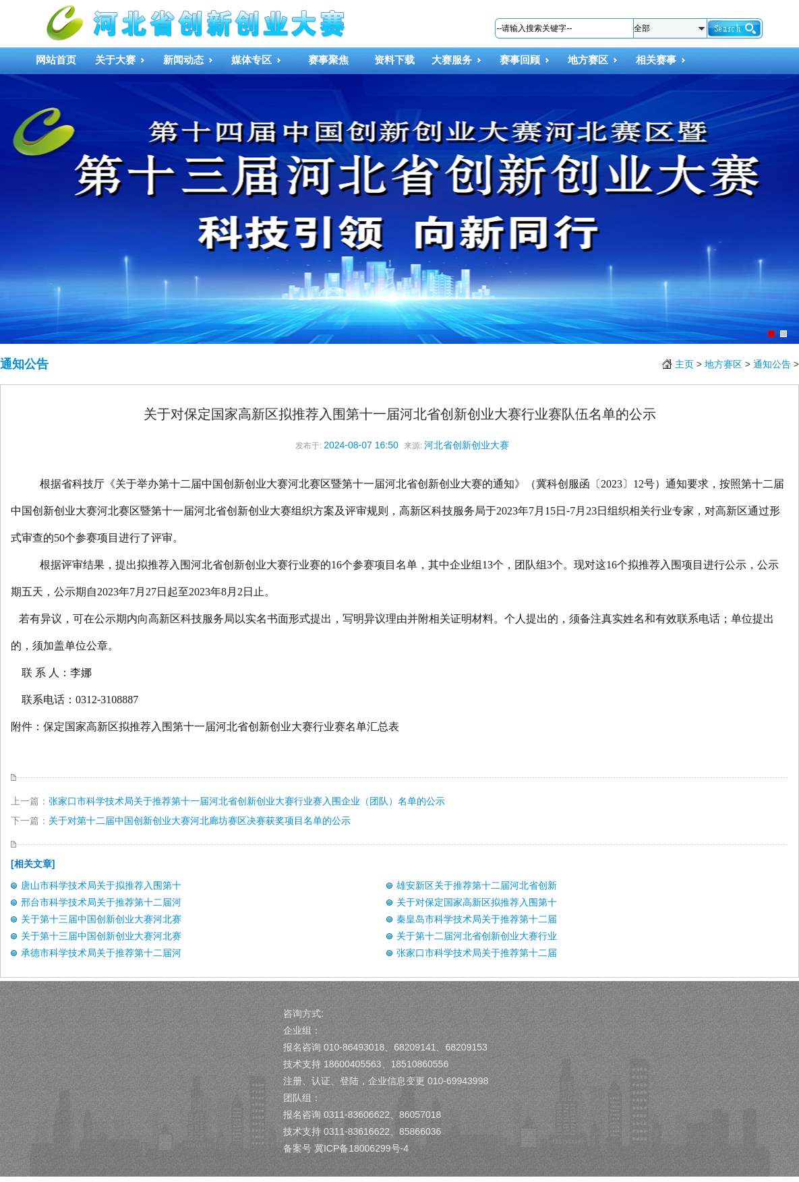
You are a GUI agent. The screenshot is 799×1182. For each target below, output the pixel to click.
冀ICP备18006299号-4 (361, 1148)
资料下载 (394, 59)
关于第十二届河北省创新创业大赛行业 (476, 935)
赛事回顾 (520, 59)
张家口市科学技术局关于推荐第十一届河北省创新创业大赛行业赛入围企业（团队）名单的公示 (247, 801)
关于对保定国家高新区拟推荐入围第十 (476, 902)
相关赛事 (656, 59)
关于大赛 (115, 59)
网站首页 (56, 59)
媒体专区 (251, 59)
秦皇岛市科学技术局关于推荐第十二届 (476, 919)
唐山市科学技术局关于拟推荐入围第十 (101, 885)
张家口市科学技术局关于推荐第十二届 (476, 952)
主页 (684, 364)
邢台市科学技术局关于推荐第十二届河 (101, 902)
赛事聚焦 (328, 59)
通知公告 (24, 364)
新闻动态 (183, 59)
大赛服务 (452, 59)
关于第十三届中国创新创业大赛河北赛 (101, 919)
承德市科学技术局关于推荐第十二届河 (101, 952)
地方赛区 (588, 59)
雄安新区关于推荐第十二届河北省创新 (476, 885)
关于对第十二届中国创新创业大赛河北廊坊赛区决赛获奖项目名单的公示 (200, 820)
